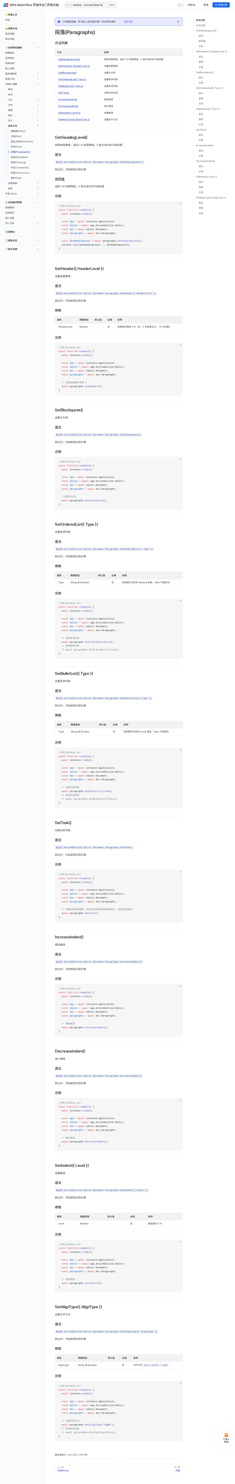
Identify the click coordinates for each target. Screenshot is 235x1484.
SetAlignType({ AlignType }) (211, 197)
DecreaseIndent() (205, 161)
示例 (201, 46)
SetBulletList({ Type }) (208, 108)
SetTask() (201, 129)
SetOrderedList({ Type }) (209, 88)
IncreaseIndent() (205, 145)
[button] (22, 14)
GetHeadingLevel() (206, 30)
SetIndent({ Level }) (206, 176)
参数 (201, 61)
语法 (201, 35)
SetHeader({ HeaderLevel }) (211, 51)
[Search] (90, 5)
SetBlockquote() (205, 72)
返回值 (202, 41)
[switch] (180, 5)
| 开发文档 (52, 5)
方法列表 (200, 25)
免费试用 (221, 4)
